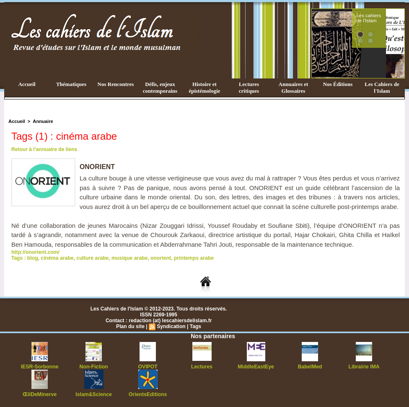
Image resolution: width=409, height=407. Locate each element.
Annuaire (42, 121)
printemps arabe (190, 258)
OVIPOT (147, 367)
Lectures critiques (249, 87)
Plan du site (130, 326)
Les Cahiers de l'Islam (382, 87)
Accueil (26, 84)
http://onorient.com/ (35, 252)
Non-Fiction (94, 367)
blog (32, 258)
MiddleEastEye (256, 367)
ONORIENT (97, 166)
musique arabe (127, 258)
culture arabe (91, 258)
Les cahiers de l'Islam (384, 18)
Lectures (202, 367)
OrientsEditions (147, 394)
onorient (158, 258)
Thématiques (71, 84)
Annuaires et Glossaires (293, 87)
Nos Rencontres (116, 84)
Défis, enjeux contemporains (160, 87)
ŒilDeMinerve (39, 394)
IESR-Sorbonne (39, 367)
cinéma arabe (57, 258)
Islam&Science (93, 394)
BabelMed (310, 367)
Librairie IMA (364, 367)
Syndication (171, 326)
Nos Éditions (337, 84)
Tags (195, 326)
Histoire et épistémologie (204, 87)
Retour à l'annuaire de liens (44, 149)
